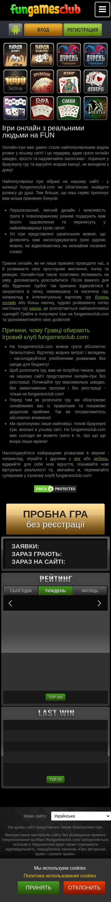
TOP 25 (55, 780)
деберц (100, 458)
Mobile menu (102, 9)
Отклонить (84, 888)
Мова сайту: (35, 816)
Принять (39, 888)
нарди (35, 308)
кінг (77, 458)
